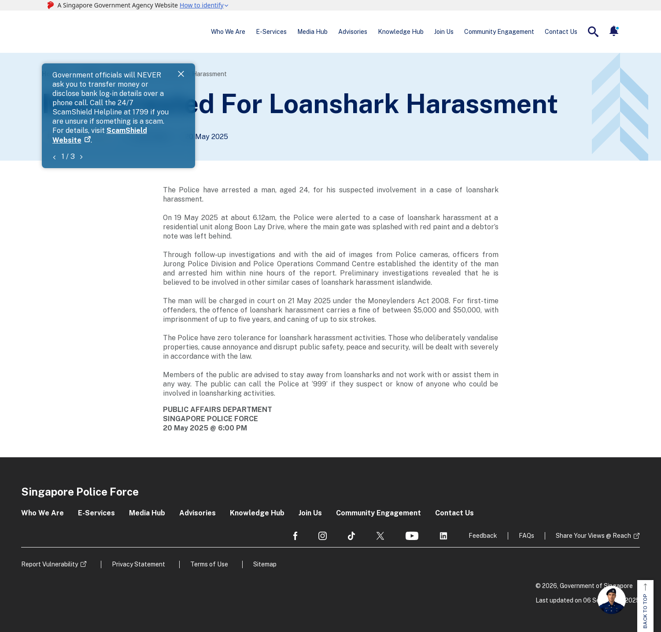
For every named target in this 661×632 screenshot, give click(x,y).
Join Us (444, 31)
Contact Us (561, 31)
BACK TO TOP (645, 606)
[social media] (295, 536)
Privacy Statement (138, 564)
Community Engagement (499, 31)
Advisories (352, 31)
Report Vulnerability (49, 564)
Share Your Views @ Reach (593, 535)
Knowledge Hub (401, 31)
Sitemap (265, 564)
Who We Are (228, 31)
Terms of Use (209, 564)
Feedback (483, 535)
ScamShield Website (243, 85)
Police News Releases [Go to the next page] (79, 136)
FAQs (526, 535)
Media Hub (312, 31)
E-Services (271, 31)
